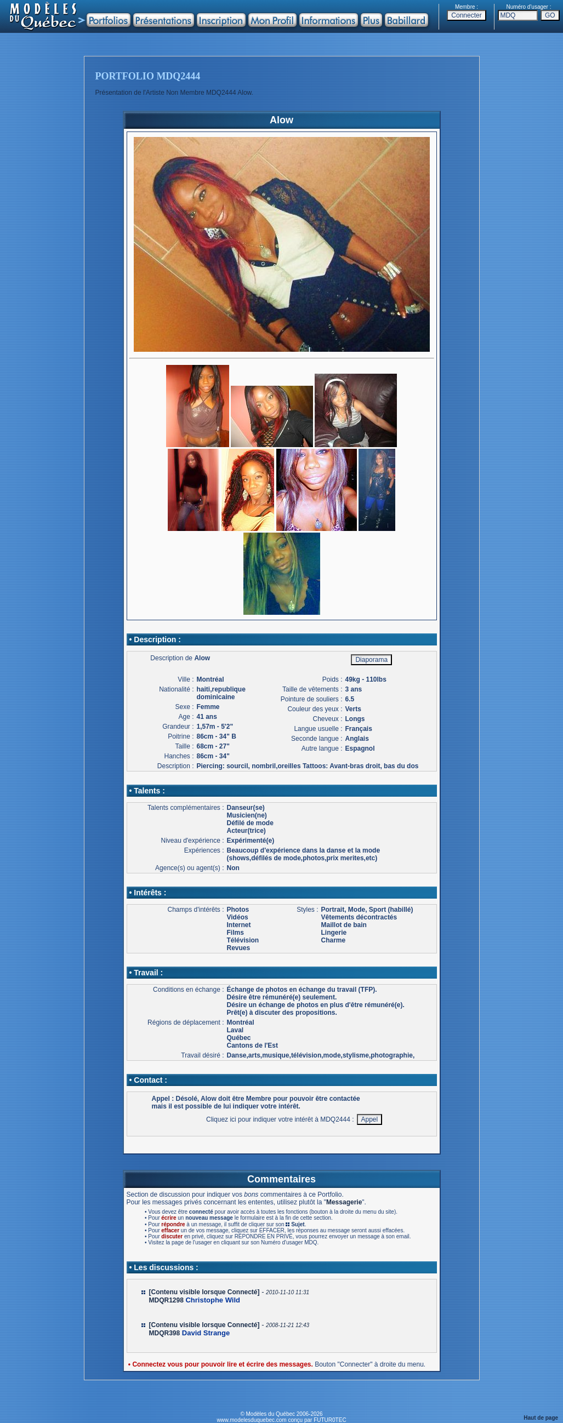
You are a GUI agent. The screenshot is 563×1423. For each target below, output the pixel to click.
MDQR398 (164, 1333)
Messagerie (344, 1202)
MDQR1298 (166, 1300)
